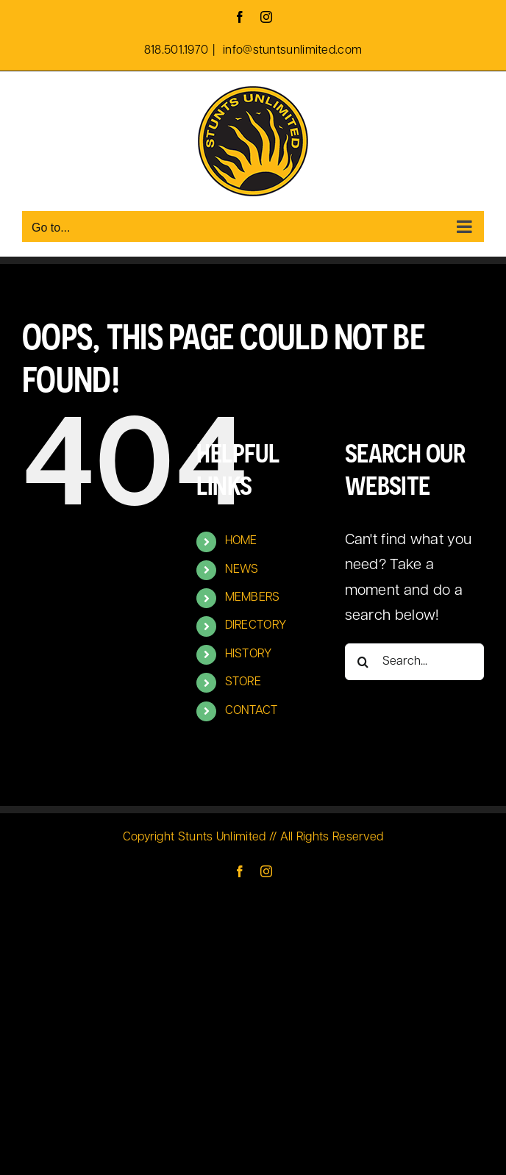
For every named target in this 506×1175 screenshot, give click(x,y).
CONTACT (251, 711)
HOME (241, 541)
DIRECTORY (256, 626)
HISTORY (248, 654)
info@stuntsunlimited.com (291, 51)
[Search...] (414, 661)
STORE (243, 682)
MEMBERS (252, 598)
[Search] (363, 661)
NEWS (242, 570)
